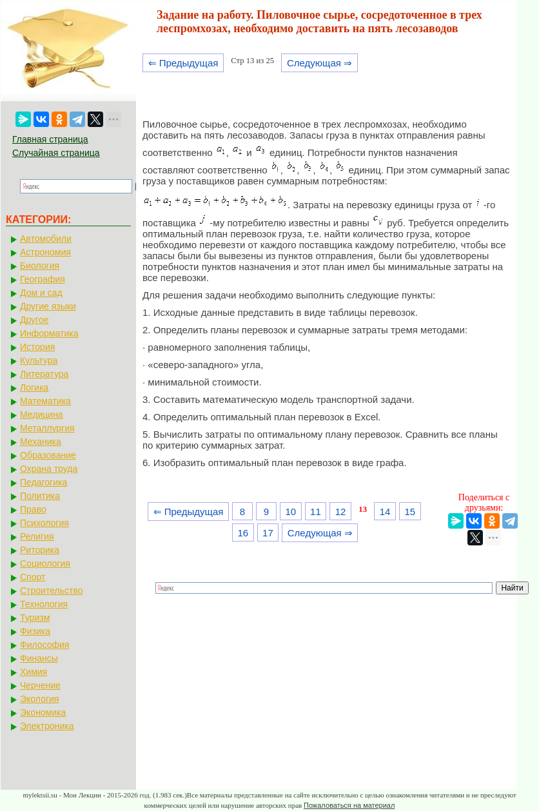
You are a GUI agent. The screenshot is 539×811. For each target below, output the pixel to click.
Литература (44, 374)
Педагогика (43, 482)
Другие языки (48, 306)
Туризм (35, 617)
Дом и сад (41, 293)
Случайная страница (56, 153)
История (37, 347)
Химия (33, 672)
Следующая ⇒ (319, 62)
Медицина (41, 414)
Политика (40, 496)
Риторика (39, 550)
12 (340, 511)
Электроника (47, 726)
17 (267, 532)
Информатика (49, 333)
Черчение (40, 685)
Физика (35, 631)
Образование (48, 455)
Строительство (51, 590)
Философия (44, 645)
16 (242, 532)
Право (33, 509)
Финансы (39, 658)
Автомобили (46, 238)
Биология (39, 265)
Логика (34, 387)
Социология (45, 563)
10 (290, 511)
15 (409, 511)
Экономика (43, 712)
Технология (44, 604)
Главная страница (50, 139)
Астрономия (45, 252)
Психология (44, 523)
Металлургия (47, 428)
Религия (37, 536)
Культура (38, 360)
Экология (39, 699)
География (42, 279)
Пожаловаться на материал (349, 805)
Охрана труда (48, 469)
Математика (45, 401)
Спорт (32, 577)
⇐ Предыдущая (183, 62)
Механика (40, 441)
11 (315, 511)
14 (385, 511)
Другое (34, 320)
